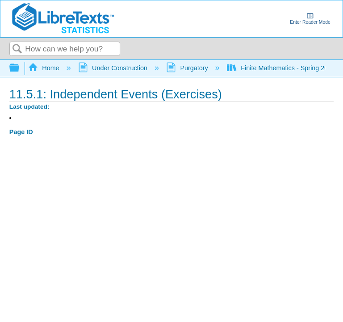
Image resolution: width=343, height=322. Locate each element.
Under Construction (113, 68)
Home (44, 68)
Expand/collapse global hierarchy (20, 68)
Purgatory (188, 68)
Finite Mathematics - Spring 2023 (282, 68)
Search (17, 49)
